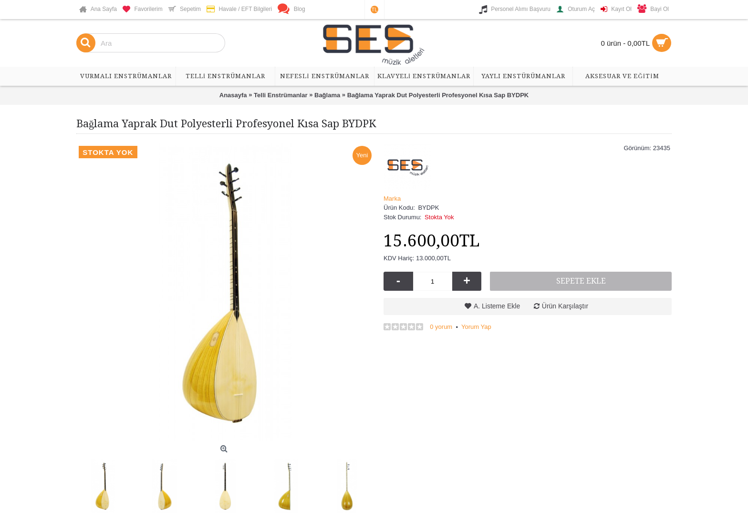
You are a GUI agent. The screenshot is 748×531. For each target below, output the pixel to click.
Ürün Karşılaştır (565, 306)
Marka (392, 198)
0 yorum (441, 326)
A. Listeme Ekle (497, 306)
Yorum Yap (476, 326)
